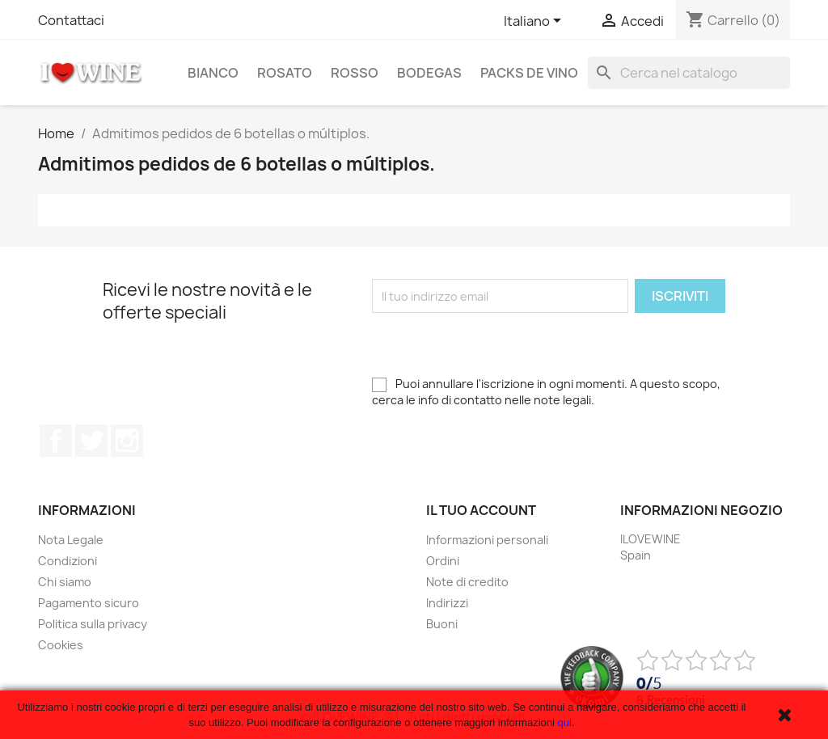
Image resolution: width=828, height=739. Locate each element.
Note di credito (467, 581)
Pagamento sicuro (88, 602)
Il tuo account (481, 510)
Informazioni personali (487, 539)
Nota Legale (71, 539)
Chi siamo (64, 581)
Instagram (127, 440)
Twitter (91, 440)
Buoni (442, 623)
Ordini (442, 560)
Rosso (354, 73)
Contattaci (71, 20)
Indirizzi (447, 602)
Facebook (56, 440)
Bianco (213, 73)
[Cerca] (689, 73)
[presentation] (495, 344)
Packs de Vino (529, 73)
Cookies (60, 644)
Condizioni (67, 560)
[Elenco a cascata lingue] (535, 22)
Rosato (284, 73)
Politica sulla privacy (92, 623)
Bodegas (429, 73)
